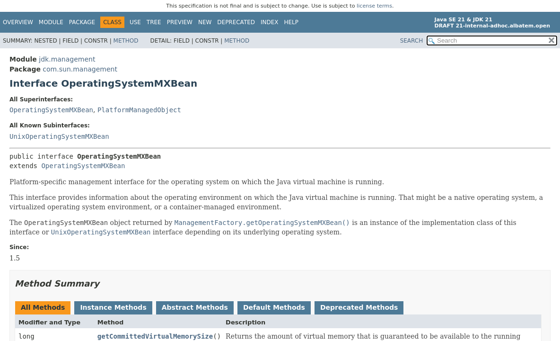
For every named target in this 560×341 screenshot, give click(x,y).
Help (291, 22)
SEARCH (411, 40)
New (204, 22)
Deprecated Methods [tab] (359, 307)
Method (126, 40)
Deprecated (236, 22)
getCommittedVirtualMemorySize (155, 336)
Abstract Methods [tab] (195, 307)
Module (51, 22)
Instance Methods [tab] (113, 307)
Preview (179, 22)
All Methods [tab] (43, 307)
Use (135, 22)
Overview (18, 22)
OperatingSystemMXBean (51, 110)
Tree (154, 22)
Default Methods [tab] (274, 307)
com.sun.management (80, 69)
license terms (374, 6)
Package (82, 22)
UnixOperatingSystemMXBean (59, 136)
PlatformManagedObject (139, 110)
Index (270, 22)
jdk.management (67, 59)
